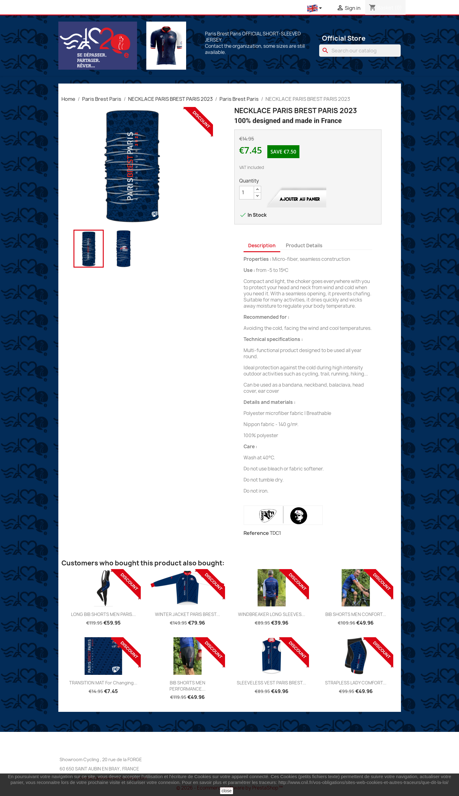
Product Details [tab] (304, 245)
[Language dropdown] (315, 8)
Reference (256, 533)
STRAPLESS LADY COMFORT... (355, 683)
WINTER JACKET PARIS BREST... (187, 614)
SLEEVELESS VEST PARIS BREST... (271, 683)
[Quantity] (246, 192)
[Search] (360, 50)
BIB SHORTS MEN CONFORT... (355, 614)
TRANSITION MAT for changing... (103, 683)
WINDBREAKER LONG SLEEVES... (271, 614)
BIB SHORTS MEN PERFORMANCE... (187, 686)
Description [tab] (262, 245)
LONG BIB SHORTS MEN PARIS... (103, 614)
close (227, 790)
